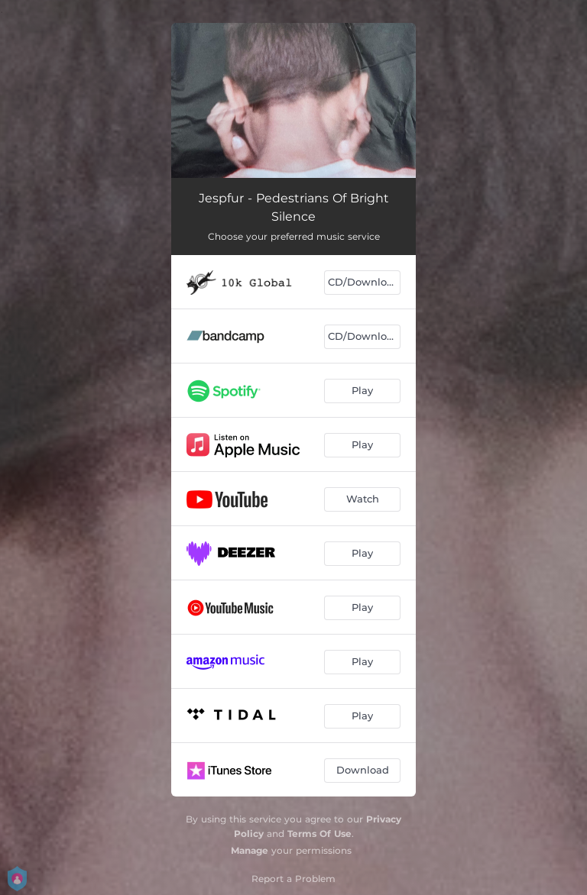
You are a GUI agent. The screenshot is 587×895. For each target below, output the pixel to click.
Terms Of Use (319, 833)
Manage (249, 850)
